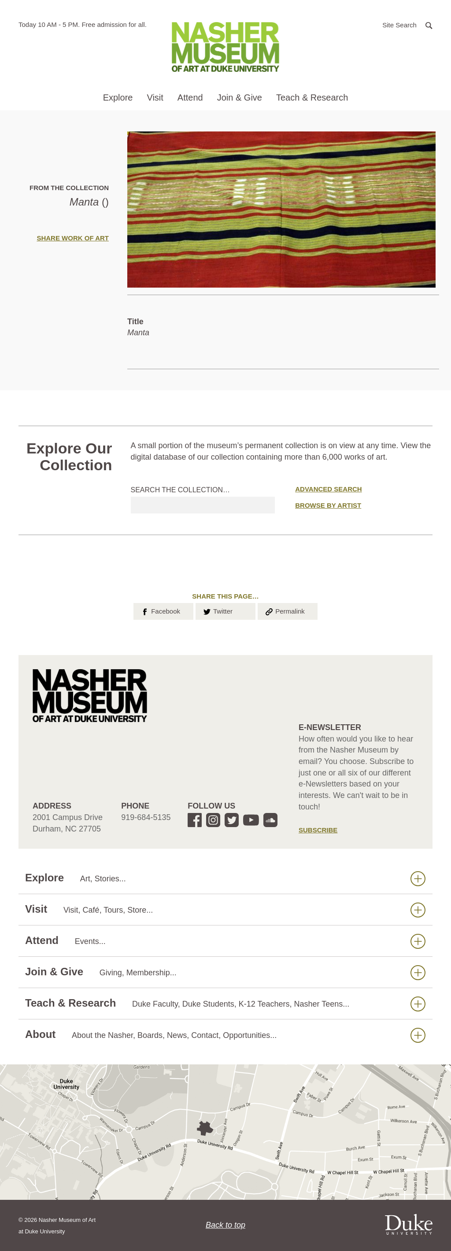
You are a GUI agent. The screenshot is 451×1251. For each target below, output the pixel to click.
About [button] (225, 1034)
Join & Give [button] (239, 97)
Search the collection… (180, 490)
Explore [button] (118, 97)
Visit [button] (155, 97)
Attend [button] (190, 97)
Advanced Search (328, 489)
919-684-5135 (145, 817)
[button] (407, 24)
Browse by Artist (328, 505)
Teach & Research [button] (312, 97)
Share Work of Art (73, 238)
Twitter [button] (217, 610)
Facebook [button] (160, 610)
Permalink (284, 610)
